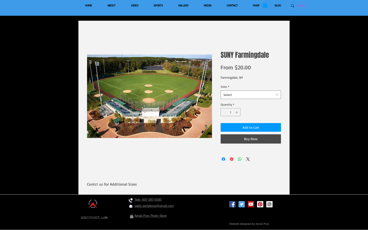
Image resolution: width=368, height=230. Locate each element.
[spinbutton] (230, 112)
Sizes (225, 86)
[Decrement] (224, 112)
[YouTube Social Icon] (251, 204)
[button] (265, 4)
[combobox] (251, 95)
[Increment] (237, 112)
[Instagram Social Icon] (269, 204)
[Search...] (310, 6)
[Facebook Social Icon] (232, 204)
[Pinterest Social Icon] (260, 204)
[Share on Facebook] (223, 159)
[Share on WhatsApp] (239, 159)
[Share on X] (248, 159)
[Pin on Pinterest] (231, 159)
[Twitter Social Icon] (242, 204)
